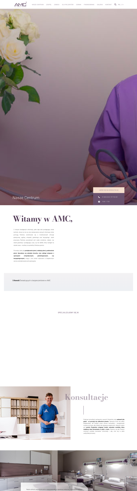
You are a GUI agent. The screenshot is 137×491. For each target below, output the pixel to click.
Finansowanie (89, 4)
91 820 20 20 (106, 197)
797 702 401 (114, 197)
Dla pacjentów (67, 4)
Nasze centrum (38, 4)
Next (132, 480)
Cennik (78, 4)
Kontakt (108, 4)
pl (119, 4)
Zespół (48, 4)
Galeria (100, 4)
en (123, 4)
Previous (4, 480)
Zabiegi (56, 4)
